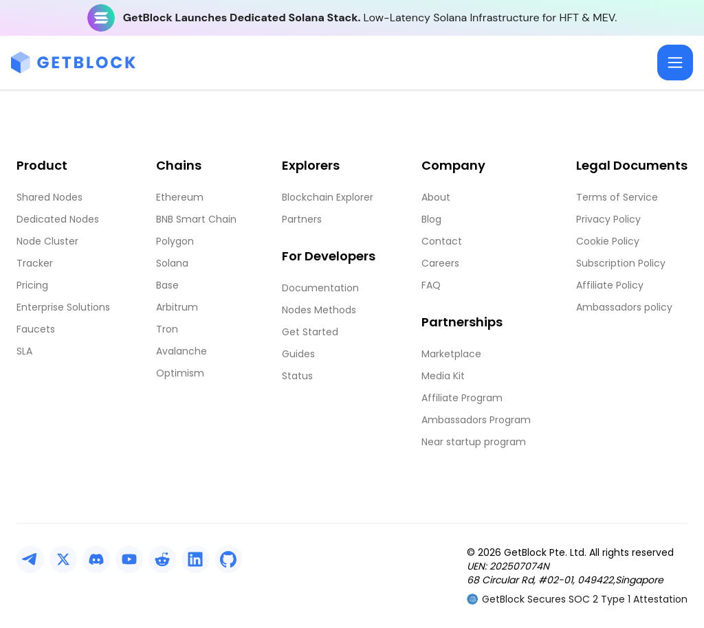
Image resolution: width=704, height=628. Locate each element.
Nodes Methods (319, 310)
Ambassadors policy (624, 307)
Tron (167, 329)
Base (167, 285)
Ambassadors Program (476, 420)
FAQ (431, 285)
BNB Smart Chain (196, 219)
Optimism (180, 373)
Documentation (320, 288)
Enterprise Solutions (63, 307)
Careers (440, 263)
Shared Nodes (49, 197)
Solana (172, 263)
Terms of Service (617, 197)
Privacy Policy (608, 219)
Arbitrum (177, 307)
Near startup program (473, 442)
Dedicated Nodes (57, 219)
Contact (441, 241)
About (435, 197)
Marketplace (451, 354)
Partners (302, 219)
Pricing (32, 285)
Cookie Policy (607, 241)
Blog (431, 219)
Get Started (310, 332)
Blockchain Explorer (327, 197)
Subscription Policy (621, 263)
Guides (298, 354)
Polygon (175, 241)
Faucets (35, 329)
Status (297, 376)
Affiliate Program (462, 398)
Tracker (34, 263)
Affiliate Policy (610, 285)
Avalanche (181, 351)
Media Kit (443, 376)
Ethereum (180, 197)
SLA (24, 351)
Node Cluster (47, 241)
